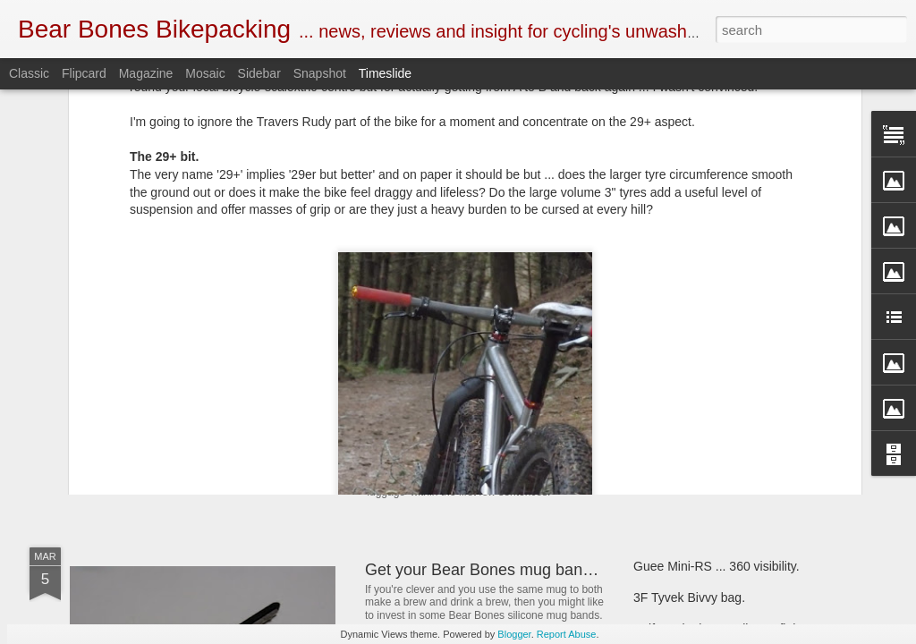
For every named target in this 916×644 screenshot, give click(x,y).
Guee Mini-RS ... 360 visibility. (716, 566)
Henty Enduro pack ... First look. (722, 350)
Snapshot (319, 73)
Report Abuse (567, 634)
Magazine (146, 73)
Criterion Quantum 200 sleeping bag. (735, 444)
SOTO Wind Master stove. (195, 415)
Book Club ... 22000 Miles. (459, 343)
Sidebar (259, 73)
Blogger (513, 634)
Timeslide (385, 73)
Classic (29, 73)
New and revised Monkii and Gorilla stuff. (511, 433)
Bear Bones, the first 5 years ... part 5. (738, 382)
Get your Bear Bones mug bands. (484, 570)
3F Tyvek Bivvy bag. (689, 597)
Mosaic (205, 73)
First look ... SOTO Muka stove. (720, 413)
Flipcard (84, 73)
